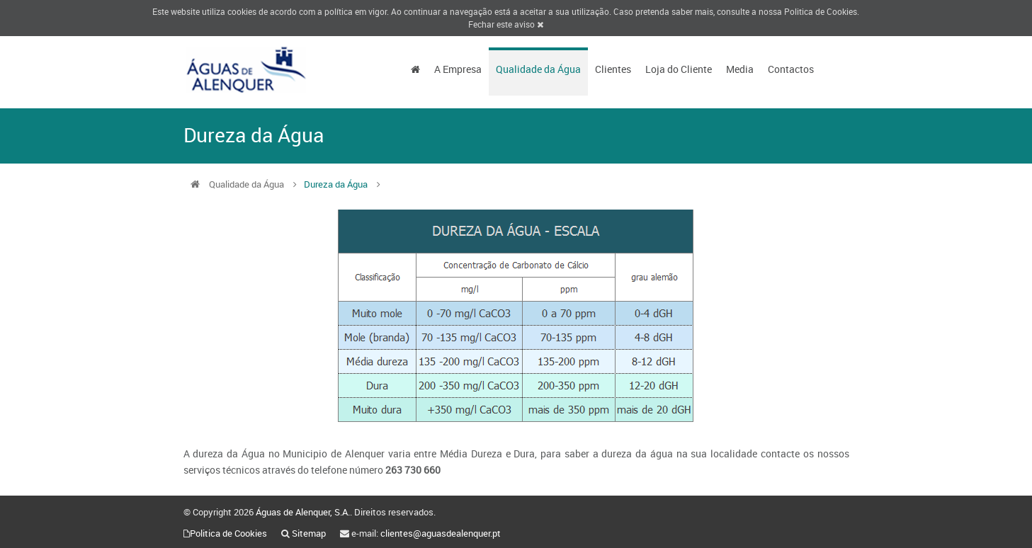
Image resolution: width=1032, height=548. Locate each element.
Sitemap (309, 533)
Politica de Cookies (820, 11)
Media (740, 69)
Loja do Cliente (678, 69)
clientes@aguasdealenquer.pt (440, 533)
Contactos (791, 69)
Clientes (613, 69)
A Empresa (458, 69)
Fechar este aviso (505, 24)
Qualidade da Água (538, 69)
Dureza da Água (336, 184)
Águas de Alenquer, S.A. (303, 512)
